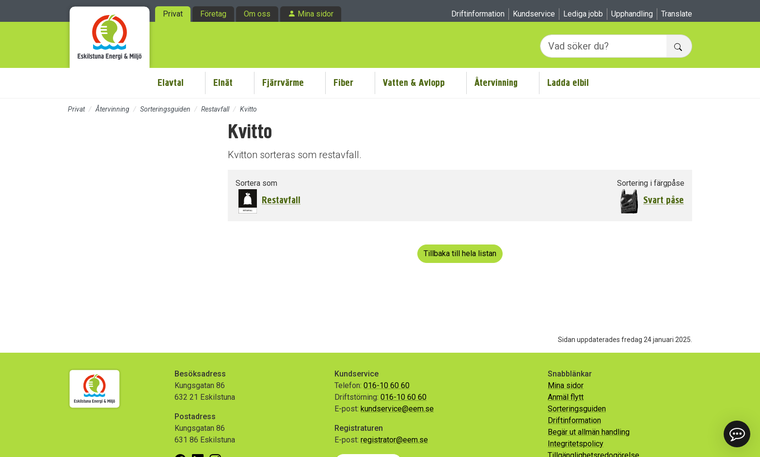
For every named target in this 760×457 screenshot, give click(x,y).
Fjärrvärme (283, 83)
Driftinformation (478, 13)
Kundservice (534, 13)
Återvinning (496, 83)
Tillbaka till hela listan (460, 253)
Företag (213, 13)
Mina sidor (315, 13)
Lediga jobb (583, 13)
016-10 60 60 (387, 385)
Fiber (343, 83)
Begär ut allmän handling (589, 432)
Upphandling (632, 13)
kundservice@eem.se (397, 408)
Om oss (257, 13)
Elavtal (171, 83)
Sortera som (256, 183)
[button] (737, 434)
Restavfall (215, 109)
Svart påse (663, 200)
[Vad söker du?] (603, 46)
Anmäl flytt (566, 397)
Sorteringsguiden (165, 109)
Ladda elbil (568, 83)
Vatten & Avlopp (414, 83)
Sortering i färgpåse (650, 183)
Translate (676, 13)
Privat (173, 13)
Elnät (223, 83)
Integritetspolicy (575, 443)
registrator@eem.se (394, 439)
